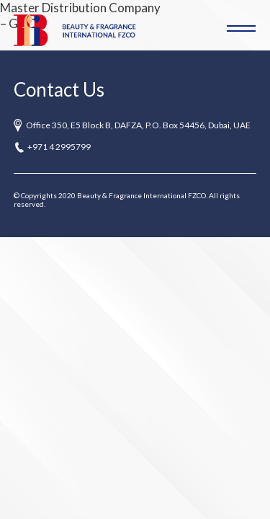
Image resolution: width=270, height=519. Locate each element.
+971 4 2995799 (59, 146)
